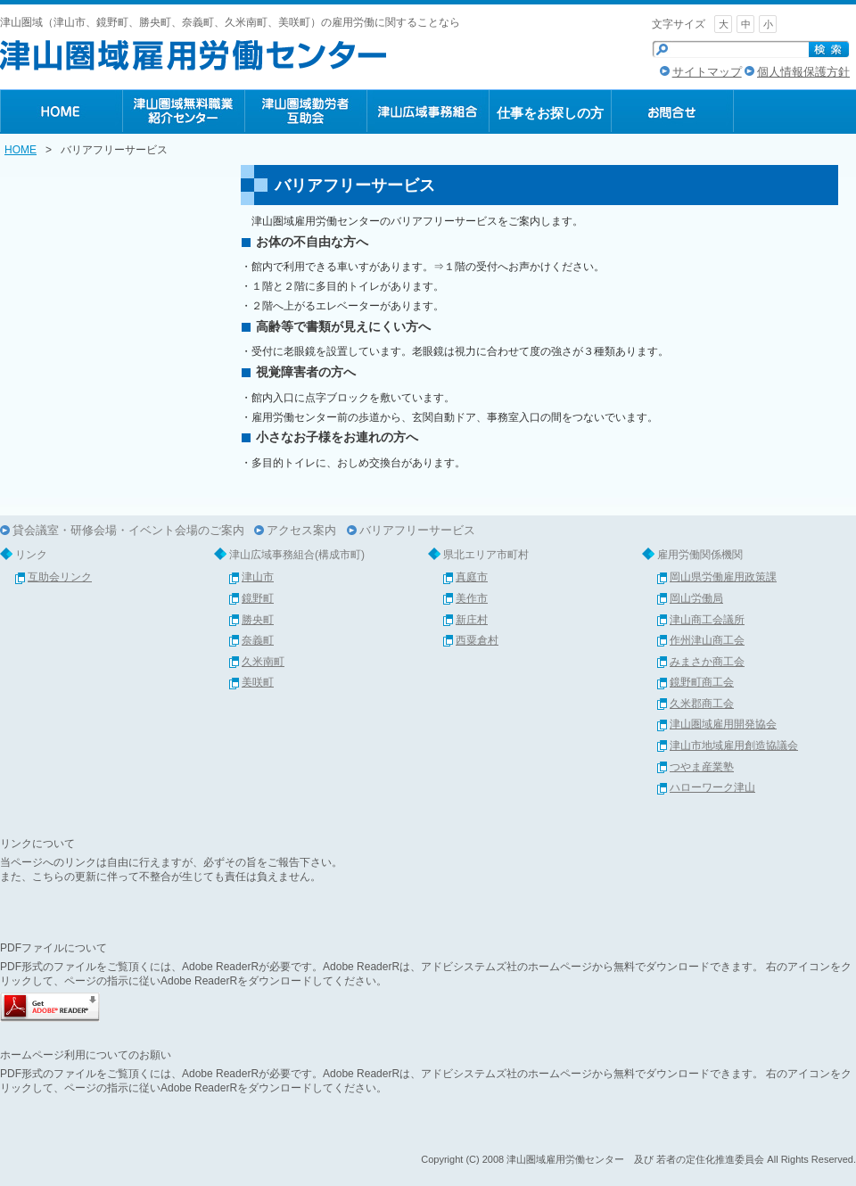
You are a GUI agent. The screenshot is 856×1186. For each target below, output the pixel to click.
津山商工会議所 (707, 620)
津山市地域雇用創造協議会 (734, 745)
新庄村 (472, 620)
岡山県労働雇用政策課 (723, 577)
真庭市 (472, 577)
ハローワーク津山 (712, 787)
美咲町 (258, 682)
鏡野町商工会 (702, 682)
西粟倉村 (477, 640)
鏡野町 (258, 598)
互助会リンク (60, 577)
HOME (20, 150)
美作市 (472, 598)
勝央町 (258, 620)
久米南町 (263, 661)
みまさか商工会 (707, 661)
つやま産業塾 (702, 767)
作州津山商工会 (707, 640)
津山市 (258, 577)
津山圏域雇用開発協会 (723, 724)
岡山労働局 (696, 598)
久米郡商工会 (702, 703)
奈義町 (258, 640)
